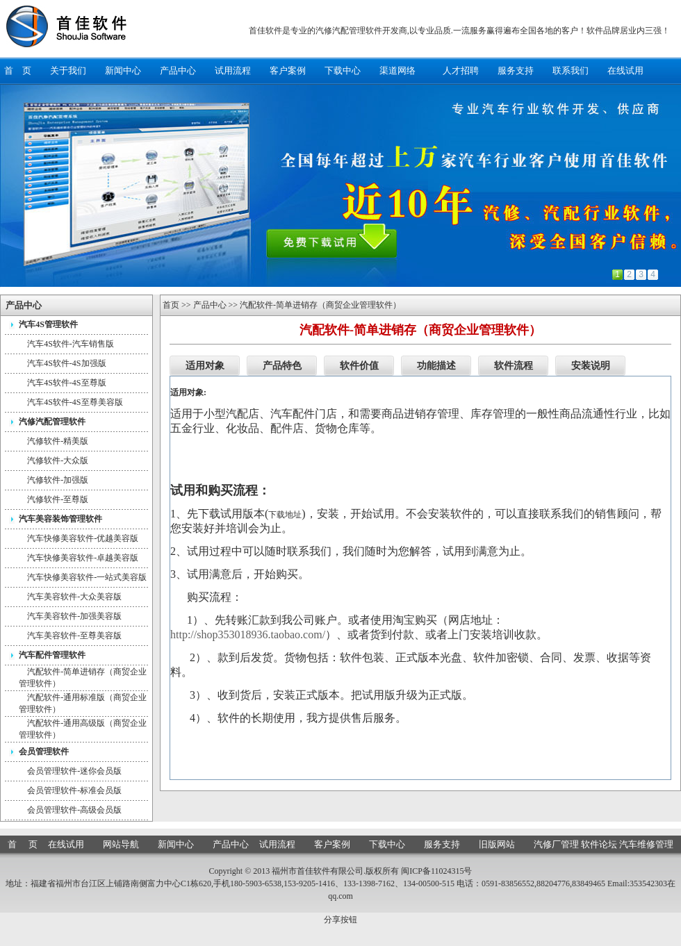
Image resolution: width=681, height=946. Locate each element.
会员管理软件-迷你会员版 (74, 771)
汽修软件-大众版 (57, 460)
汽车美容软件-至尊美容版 (74, 635)
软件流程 (513, 365)
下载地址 (285, 515)
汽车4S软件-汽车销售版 (70, 344)
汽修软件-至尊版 (57, 499)
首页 (171, 305)
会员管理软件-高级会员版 (74, 810)
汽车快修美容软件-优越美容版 (82, 538)
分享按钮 (340, 919)
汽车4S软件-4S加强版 (66, 363)
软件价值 (359, 365)
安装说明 (590, 365)
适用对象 (205, 365)
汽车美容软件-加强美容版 (74, 616)
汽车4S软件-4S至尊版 (66, 383)
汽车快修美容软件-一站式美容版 (87, 577)
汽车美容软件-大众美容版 (74, 596)
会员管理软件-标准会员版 (74, 790)
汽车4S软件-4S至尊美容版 (74, 402)
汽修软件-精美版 (57, 441)
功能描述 (436, 365)
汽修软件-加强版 (57, 480)
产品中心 (210, 305)
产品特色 (282, 365)
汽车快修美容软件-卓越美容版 (82, 558)
